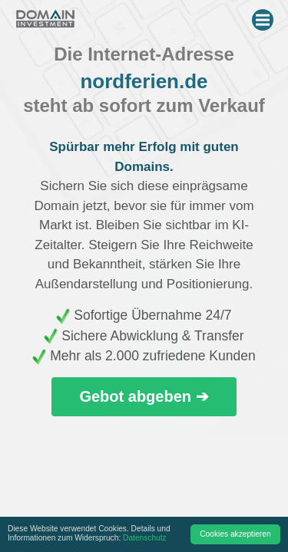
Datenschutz (145, 538)
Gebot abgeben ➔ (143, 396)
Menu (264, 17)
